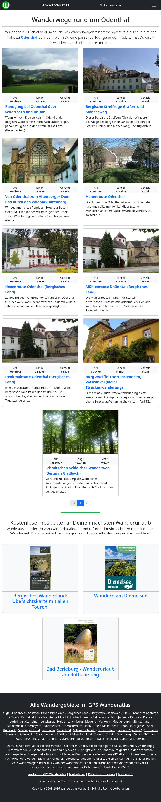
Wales (101, 739)
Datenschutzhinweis (101, 774)
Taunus (99, 734)
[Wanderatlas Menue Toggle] (154, 5)
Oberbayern (33, 726)
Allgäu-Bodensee (14, 713)
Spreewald (27, 734)
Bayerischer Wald (52, 713)
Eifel (125, 713)
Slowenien (151, 730)
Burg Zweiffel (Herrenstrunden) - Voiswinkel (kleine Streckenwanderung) (114, 382)
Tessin (110, 734)
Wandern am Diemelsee (120, 596)
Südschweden (45, 734)
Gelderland (99, 717)
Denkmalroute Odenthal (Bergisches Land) (37, 379)
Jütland (123, 717)
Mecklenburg (121, 722)
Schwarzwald (106, 730)
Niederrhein (15, 726)
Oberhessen (52, 726)
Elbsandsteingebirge (144, 713)
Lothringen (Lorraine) (24, 722)
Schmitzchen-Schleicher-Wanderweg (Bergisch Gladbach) (77, 470)
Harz (113, 717)
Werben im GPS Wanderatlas (47, 774)
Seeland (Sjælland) (130, 730)
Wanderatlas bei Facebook (91, 781)
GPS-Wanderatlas (55, 5)
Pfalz (88, 726)
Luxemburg (75, 722)
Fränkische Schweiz (77, 717)
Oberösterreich (72, 726)
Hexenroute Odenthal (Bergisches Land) (35, 289)
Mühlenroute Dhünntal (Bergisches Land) (117, 289)
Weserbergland (117, 739)
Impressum (125, 774)
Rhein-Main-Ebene (106, 726)
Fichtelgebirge (30, 717)
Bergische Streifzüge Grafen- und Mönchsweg (115, 109)
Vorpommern (85, 739)
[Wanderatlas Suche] (110, 5)
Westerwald (138, 739)
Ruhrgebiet (137, 726)
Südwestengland (81, 734)
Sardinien (48, 730)
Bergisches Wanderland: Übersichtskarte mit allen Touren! (40, 601)
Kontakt (117, 781)
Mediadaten (77, 774)
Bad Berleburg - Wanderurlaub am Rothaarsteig (80, 672)
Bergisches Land (77, 713)
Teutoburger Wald (129, 734)
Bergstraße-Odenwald (105, 713)
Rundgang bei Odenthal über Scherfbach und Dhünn (30, 109)
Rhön (124, 726)
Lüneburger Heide (53, 722)
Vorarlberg (67, 739)
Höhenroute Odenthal (105, 196)
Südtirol (62, 734)
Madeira (90, 722)
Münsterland (140, 722)
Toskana (38, 739)
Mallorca (104, 722)
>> (87, 503)
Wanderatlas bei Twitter (55, 781)
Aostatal (33, 713)
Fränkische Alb (52, 717)
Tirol (27, 739)
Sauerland (64, 730)
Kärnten (135, 717)
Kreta (146, 717)
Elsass (15, 717)
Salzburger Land (29, 730)
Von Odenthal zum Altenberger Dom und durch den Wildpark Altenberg (37, 199)
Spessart (11, 734)
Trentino (51, 739)
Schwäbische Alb (84, 730)
